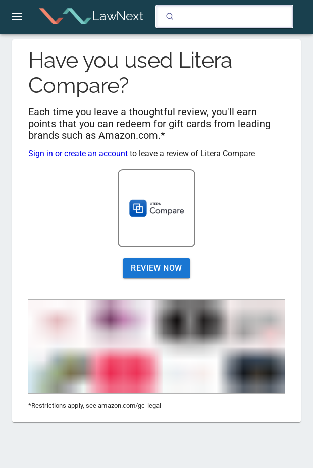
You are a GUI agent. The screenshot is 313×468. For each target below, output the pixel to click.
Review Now (156, 268)
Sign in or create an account (78, 153)
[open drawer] (17, 16)
